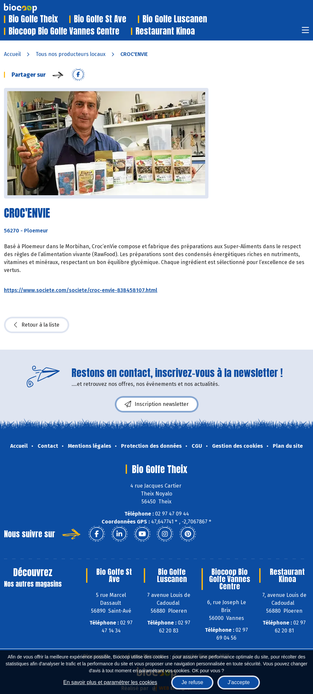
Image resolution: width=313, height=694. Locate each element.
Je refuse (192, 682)
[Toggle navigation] (305, 32)
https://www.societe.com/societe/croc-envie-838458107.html (80, 290)
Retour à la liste (36, 325)
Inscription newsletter (157, 404)
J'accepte (239, 682)
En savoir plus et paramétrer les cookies (110, 682)
